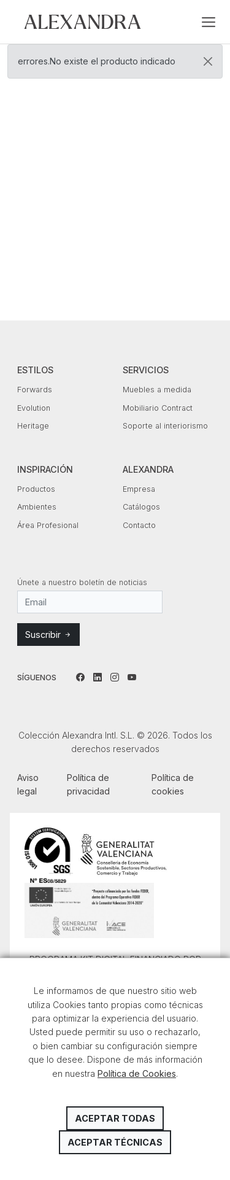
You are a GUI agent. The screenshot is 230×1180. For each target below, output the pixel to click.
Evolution (33, 408)
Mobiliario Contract (158, 408)
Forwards (34, 389)
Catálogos (141, 506)
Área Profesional (48, 525)
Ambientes (36, 506)
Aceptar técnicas (115, 1142)
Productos (36, 489)
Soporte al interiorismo (165, 425)
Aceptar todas (115, 1118)
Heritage (33, 425)
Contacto (139, 525)
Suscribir (48, 634)
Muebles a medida (157, 389)
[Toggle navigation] (208, 22)
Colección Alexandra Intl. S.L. (82, 22)
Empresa (139, 489)
